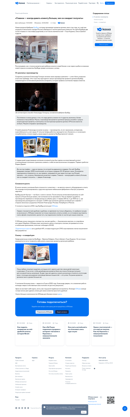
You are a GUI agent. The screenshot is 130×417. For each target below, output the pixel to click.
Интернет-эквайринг (20, 389)
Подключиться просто (23, 228)
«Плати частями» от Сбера (22, 368)
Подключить (110, 3)
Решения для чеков (71, 3)
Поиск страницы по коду (86, 369)
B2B (16, 363)
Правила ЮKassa (53, 363)
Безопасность (68, 376)
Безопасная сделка (20, 379)
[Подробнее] (94, 368)
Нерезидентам (69, 379)
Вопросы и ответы (86, 365)
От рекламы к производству (101, 17)
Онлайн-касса (19, 387)
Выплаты (17, 373)
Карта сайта (52, 365)
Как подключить (59, 3)
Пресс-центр (68, 373)
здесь (60, 294)
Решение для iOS (92, 401)
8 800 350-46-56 (103, 360)
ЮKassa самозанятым (21, 381)
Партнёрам (92, 3)
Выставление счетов (20, 365)
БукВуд (36, 27)
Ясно (83, 412)
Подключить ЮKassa (44, 312)
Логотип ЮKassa (53, 371)
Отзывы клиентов (69, 363)
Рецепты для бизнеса (21, 13)
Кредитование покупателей (22, 371)
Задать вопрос (62, 312)
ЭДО (33, 360)
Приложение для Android (94, 404)
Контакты (67, 368)
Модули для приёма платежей (22, 392)
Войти (102, 3)
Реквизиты (68, 371)
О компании (68, 360)
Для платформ (19, 376)
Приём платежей (19, 360)
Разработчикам (82, 3)
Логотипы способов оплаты (56, 373)
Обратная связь (86, 363)
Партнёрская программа (55, 368)
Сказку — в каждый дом (100, 22)
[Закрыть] (98, 3)
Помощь (84, 360)
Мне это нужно (103, 44)
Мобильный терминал (20, 384)
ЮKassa (55, 206)
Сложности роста (98, 19)
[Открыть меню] (124, 408)
